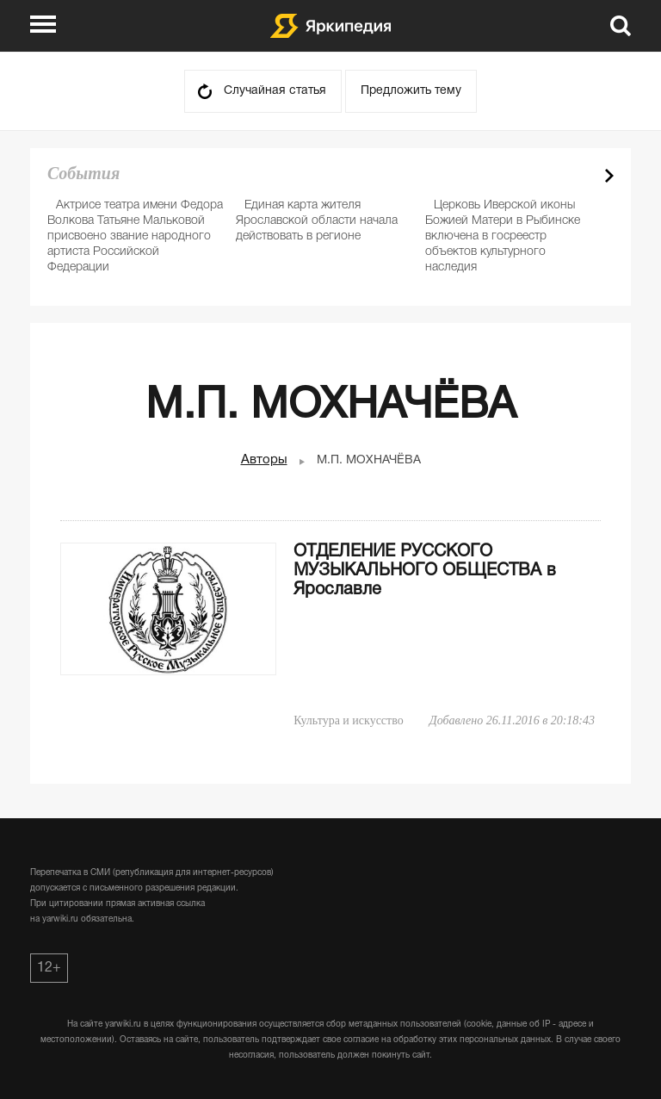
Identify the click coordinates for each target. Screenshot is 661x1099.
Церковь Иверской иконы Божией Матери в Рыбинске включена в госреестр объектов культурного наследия (502, 236)
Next (609, 176)
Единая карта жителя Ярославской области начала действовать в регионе (317, 221)
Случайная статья (275, 90)
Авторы (264, 460)
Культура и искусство (348, 720)
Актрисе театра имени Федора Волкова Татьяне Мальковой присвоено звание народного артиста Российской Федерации (135, 236)
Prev (579, 176)
